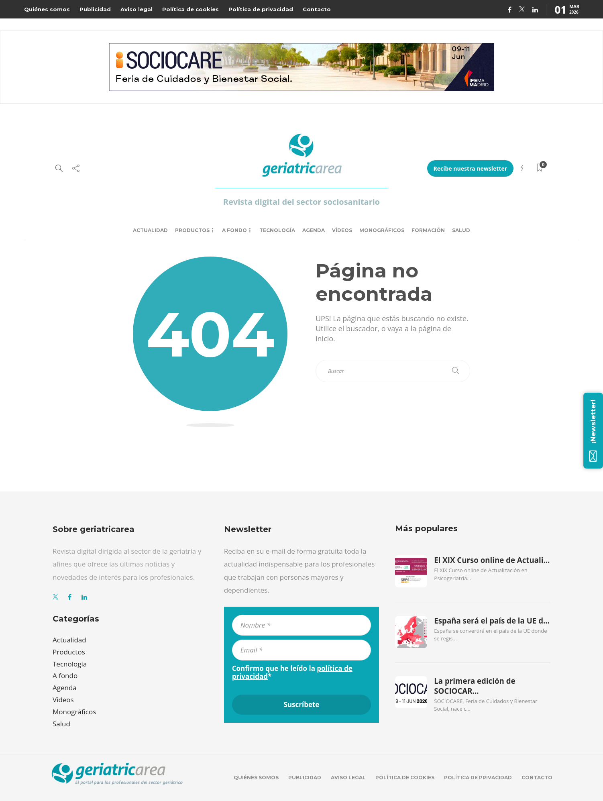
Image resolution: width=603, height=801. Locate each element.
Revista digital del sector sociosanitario (301, 201)
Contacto (317, 9)
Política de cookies (190, 9)
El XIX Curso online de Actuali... (492, 560)
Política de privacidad (260, 9)
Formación (428, 230)
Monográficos (381, 230)
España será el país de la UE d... (492, 621)
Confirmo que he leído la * (292, 672)
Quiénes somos (47, 9)
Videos (63, 699)
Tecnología (277, 230)
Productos (192, 230)
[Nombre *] (301, 625)
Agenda (313, 230)
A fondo (234, 230)
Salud (461, 230)
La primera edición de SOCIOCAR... (474, 685)
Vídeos (342, 230)
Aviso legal (136, 9)
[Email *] (301, 650)
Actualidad (150, 230)
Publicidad (95, 9)
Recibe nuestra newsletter (470, 168)
